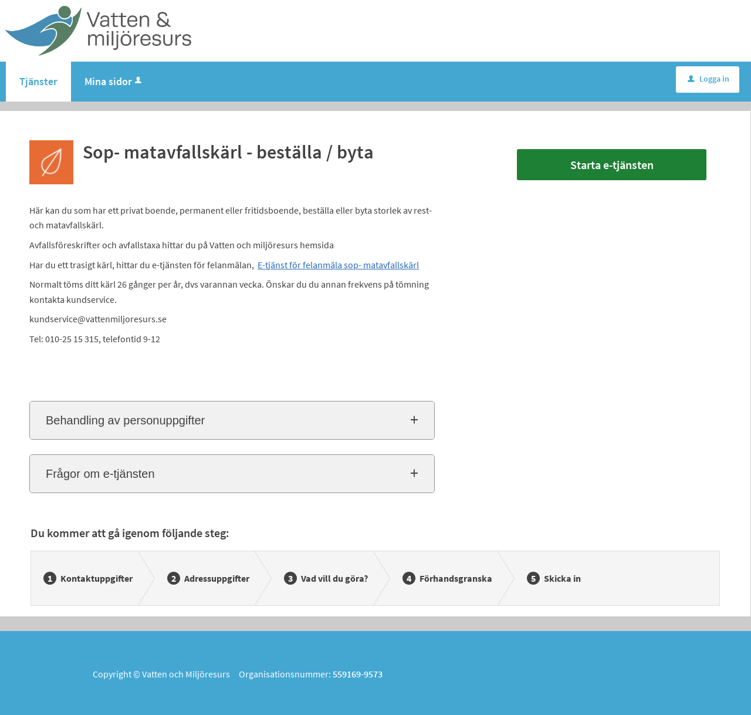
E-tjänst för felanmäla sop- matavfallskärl (338, 265)
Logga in (708, 78)
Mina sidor (114, 81)
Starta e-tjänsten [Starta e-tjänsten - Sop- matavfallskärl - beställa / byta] (612, 164)
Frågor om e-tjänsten (100, 473)
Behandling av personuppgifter (125, 420)
